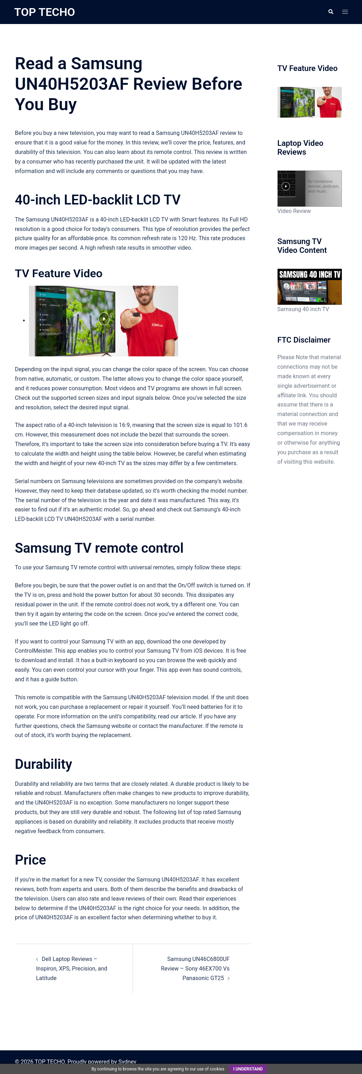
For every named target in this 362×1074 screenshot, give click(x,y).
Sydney (127, 1061)
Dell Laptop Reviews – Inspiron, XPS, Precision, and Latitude (71, 968)
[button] (330, 12)
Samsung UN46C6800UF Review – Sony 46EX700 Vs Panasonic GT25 (195, 968)
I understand (248, 1069)
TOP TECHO (44, 12)
